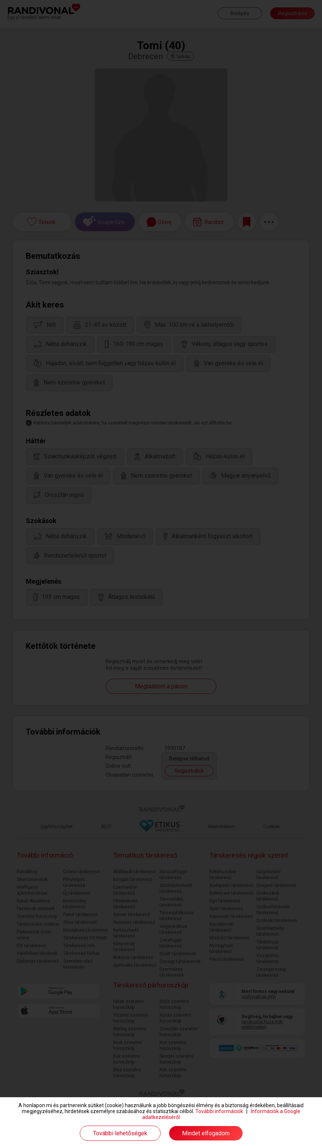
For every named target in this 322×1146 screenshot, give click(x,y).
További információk (219, 1111)
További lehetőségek (120, 1133)
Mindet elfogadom (206, 1133)
